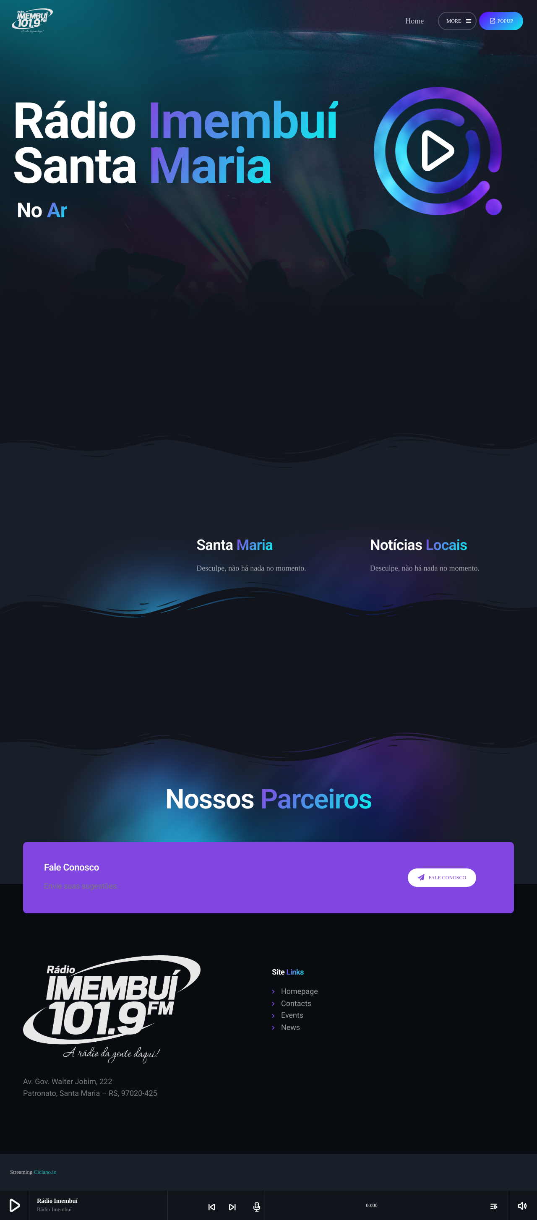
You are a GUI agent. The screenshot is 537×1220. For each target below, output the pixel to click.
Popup (501, 21)
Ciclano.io (45, 1172)
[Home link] (32, 21)
